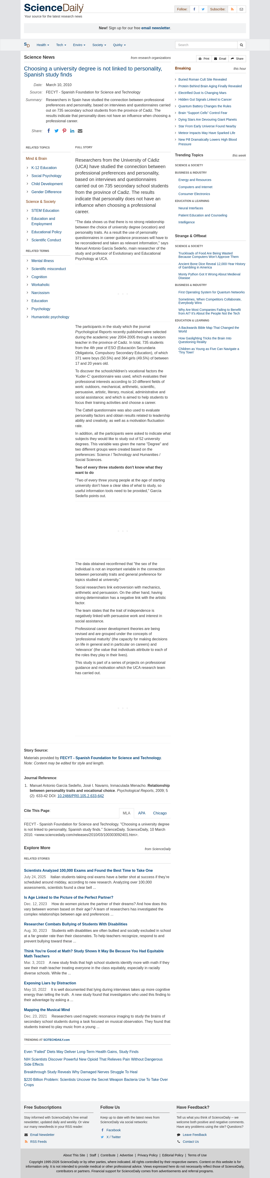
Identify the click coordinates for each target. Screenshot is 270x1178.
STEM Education (45, 211)
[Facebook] (48, 131)
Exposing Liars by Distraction (50, 983)
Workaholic (40, 285)
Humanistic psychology (50, 317)
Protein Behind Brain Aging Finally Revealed (210, 86)
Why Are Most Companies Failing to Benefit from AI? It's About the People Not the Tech (209, 311)
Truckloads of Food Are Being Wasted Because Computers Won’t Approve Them (208, 255)
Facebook (114, 1130)
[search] (241, 45)
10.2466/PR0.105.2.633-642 (80, 796)
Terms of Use (197, 1155)
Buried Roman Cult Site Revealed (202, 79)
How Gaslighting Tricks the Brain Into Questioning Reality (204, 340)
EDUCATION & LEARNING (192, 201)
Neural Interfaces (190, 208)
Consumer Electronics (194, 194)
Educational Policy (46, 232)
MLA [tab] (126, 813)
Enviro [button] (79, 45)
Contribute (108, 1155)
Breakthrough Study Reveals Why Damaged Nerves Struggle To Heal (81, 1072)
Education (39, 301)
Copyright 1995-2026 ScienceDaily (54, 1162)
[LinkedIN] (72, 131)
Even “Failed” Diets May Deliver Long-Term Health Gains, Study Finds (81, 1052)
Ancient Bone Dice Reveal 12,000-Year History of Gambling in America (211, 265)
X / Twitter (114, 1137)
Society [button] (99, 45)
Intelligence (186, 222)
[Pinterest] (64, 131)
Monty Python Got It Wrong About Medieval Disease (209, 276)
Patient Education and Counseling (202, 215)
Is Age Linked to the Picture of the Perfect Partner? (68, 897)
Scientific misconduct (48, 269)
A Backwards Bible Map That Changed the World (208, 329)
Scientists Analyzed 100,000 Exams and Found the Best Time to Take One (88, 870)
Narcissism (40, 293)
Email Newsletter (42, 1135)
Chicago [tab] (160, 813)
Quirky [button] (119, 45)
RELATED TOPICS (38, 147)
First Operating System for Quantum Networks (211, 292)
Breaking (183, 68)
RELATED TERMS (37, 251)
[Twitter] (56, 131)
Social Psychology (46, 176)
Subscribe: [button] (217, 9)
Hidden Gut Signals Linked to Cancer (204, 99)
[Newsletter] (241, 9)
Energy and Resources (194, 180)
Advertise (126, 1155)
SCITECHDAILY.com (56, 1039)
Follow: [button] (182, 9)
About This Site (74, 1155)
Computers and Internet (195, 187)
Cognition (39, 277)
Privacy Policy (148, 1155)
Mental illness (42, 261)
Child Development (47, 184)
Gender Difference (46, 192)
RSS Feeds (38, 1141)
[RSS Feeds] (232, 9)
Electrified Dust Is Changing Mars (202, 93)
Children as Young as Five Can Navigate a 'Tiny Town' (208, 350)
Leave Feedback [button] (195, 1135)
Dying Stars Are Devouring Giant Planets (207, 119)
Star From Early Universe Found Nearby (207, 126)
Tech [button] (61, 45)
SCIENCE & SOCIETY (189, 165)
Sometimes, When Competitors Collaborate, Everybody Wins (209, 301)
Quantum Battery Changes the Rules (204, 106)
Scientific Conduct (46, 240)
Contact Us (191, 1141)
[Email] (80, 131)
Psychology (40, 309)
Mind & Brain (36, 158)
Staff (93, 1155)
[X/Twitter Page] (203, 9)
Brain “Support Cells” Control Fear (202, 113)
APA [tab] (141, 813)
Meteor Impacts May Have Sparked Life (206, 133)
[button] (204, 58)
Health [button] (43, 45)
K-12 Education (44, 168)
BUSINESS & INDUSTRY (191, 172)
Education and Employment (43, 221)
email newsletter (155, 28)
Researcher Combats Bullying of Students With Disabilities (75, 924)
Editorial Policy (172, 1155)
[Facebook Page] (194, 9)
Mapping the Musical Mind (47, 1010)
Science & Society (41, 202)
